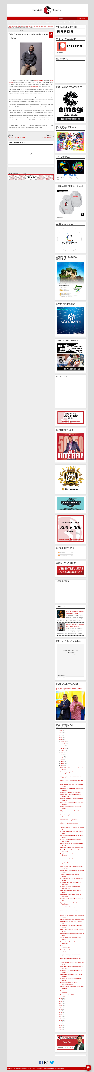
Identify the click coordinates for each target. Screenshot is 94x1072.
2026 (60, 730)
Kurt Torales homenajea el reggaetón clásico (72, 919)
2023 (60, 737)
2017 (60, 1007)
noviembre (63, 744)
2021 (60, 999)
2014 (60, 1014)
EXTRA (9, 22)
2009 (60, 1025)
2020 (60, 1001)
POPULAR (15, 22)
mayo (62, 757)
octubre (63, 746)
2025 (60, 733)
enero (62, 765)
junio (62, 754)
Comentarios (62, 555)
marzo (62, 761)
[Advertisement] (70, 393)
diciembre (63, 741)
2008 (60, 1027)
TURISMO (54, 22)
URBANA (22, 22)
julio (62, 752)
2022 (60, 739)
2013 (60, 1016)
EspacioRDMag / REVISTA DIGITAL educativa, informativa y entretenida (35, 1068)
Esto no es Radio (39, 80)
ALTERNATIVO (31, 22)
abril (62, 759)
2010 (60, 1023)
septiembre (64, 748)
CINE (60, 22)
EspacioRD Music (61, 677)
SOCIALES (47, 22)
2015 (60, 1012)
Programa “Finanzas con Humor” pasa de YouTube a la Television (69, 689)
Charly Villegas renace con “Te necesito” (70, 792)
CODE (84, 1068)
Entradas (61, 552)
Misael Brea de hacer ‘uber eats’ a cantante (71, 847)
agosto (63, 750)
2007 (60, 1029)
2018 (60, 1005)
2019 (60, 1003)
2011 (60, 1021)
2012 (60, 1018)
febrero (63, 763)
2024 (60, 735)
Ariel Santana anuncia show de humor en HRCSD (30, 36)
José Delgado (34, 86)
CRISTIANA (40, 22)
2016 (60, 1010)
